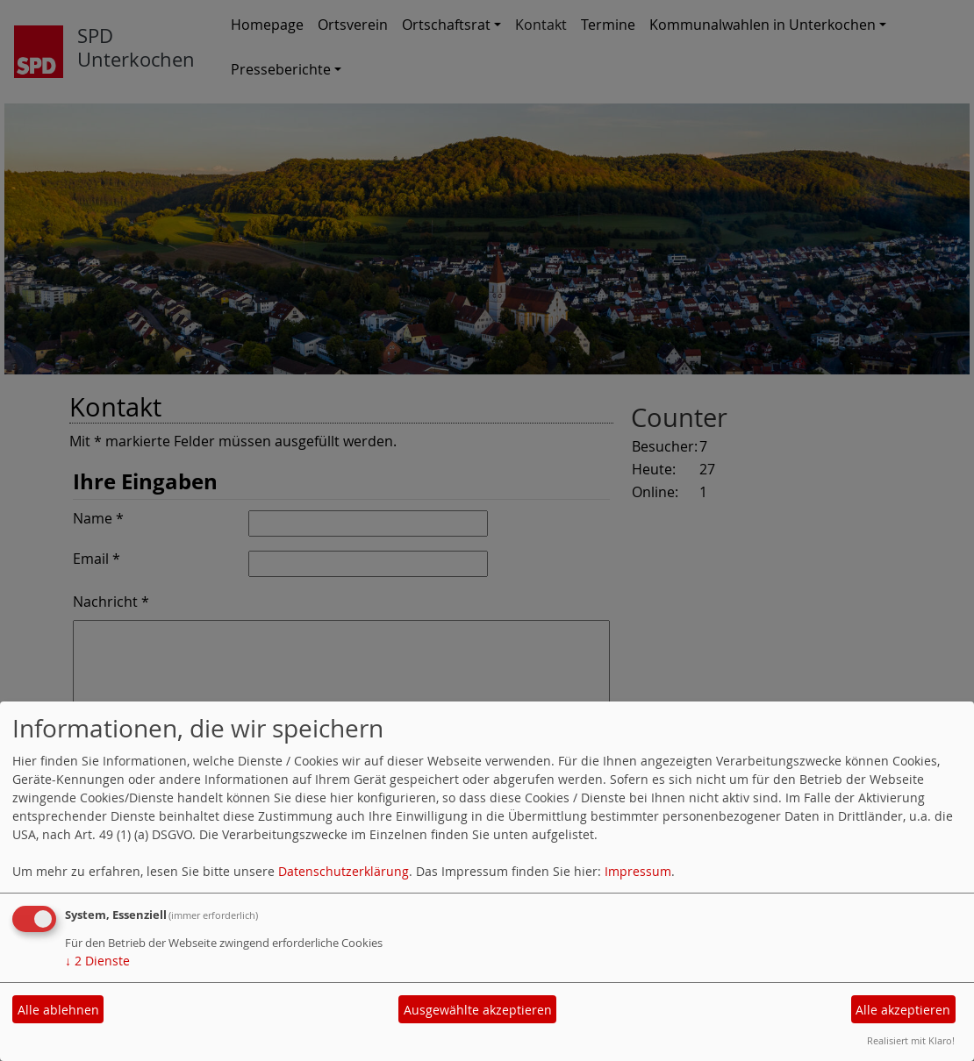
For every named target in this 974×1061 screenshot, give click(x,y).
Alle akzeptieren (903, 1009)
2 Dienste (97, 960)
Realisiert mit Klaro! (911, 1040)
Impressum (638, 871)
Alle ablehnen (58, 1009)
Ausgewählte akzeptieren (478, 1009)
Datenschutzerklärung (343, 871)
